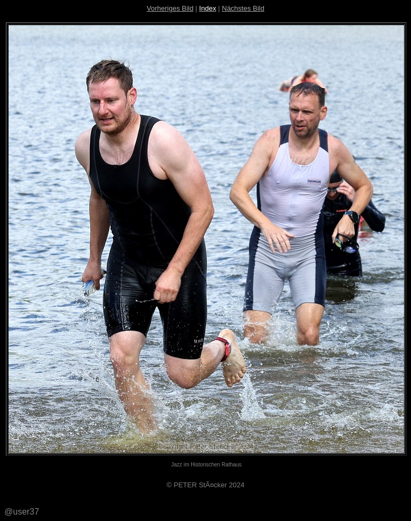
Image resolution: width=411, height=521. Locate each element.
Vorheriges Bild (170, 8)
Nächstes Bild (243, 8)
